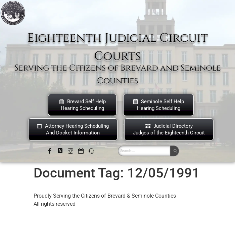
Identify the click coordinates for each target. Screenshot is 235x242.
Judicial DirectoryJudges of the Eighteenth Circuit (169, 129)
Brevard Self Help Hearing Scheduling (82, 104)
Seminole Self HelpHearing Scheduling (158, 104)
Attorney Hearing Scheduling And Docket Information (73, 129)
